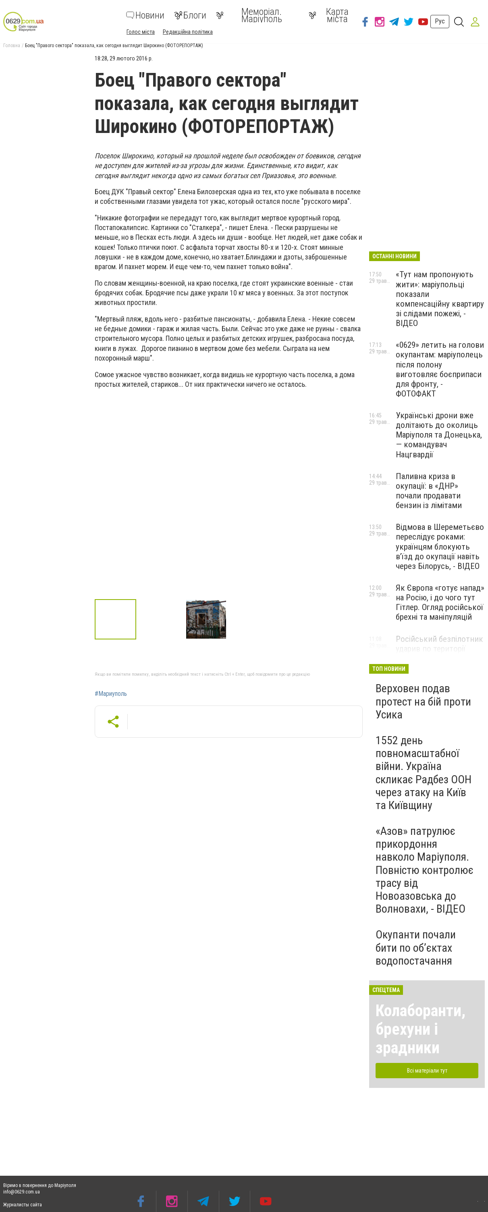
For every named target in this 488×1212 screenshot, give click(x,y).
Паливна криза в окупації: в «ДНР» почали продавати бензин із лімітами (429, 490)
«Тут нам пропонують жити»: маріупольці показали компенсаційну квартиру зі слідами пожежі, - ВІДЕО (440, 299)
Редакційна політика (188, 32)
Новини (145, 15)
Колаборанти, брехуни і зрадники (420, 1029)
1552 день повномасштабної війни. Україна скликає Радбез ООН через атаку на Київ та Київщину (423, 773)
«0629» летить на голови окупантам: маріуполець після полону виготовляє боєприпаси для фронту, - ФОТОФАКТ (440, 369)
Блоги (190, 15)
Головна (11, 45)
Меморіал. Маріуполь (249, 15)
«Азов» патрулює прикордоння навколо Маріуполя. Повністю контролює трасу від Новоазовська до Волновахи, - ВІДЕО (424, 869)
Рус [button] (440, 21)
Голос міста (141, 32)
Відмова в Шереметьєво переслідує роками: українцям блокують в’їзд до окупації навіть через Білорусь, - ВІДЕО (440, 546)
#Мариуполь (111, 693)
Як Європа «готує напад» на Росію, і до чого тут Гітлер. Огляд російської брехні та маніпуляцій (440, 602)
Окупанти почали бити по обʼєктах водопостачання (416, 947)
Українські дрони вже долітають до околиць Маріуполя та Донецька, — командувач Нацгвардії (439, 435)
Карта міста (329, 15)
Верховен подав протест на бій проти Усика (423, 701)
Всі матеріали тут (427, 1070)
